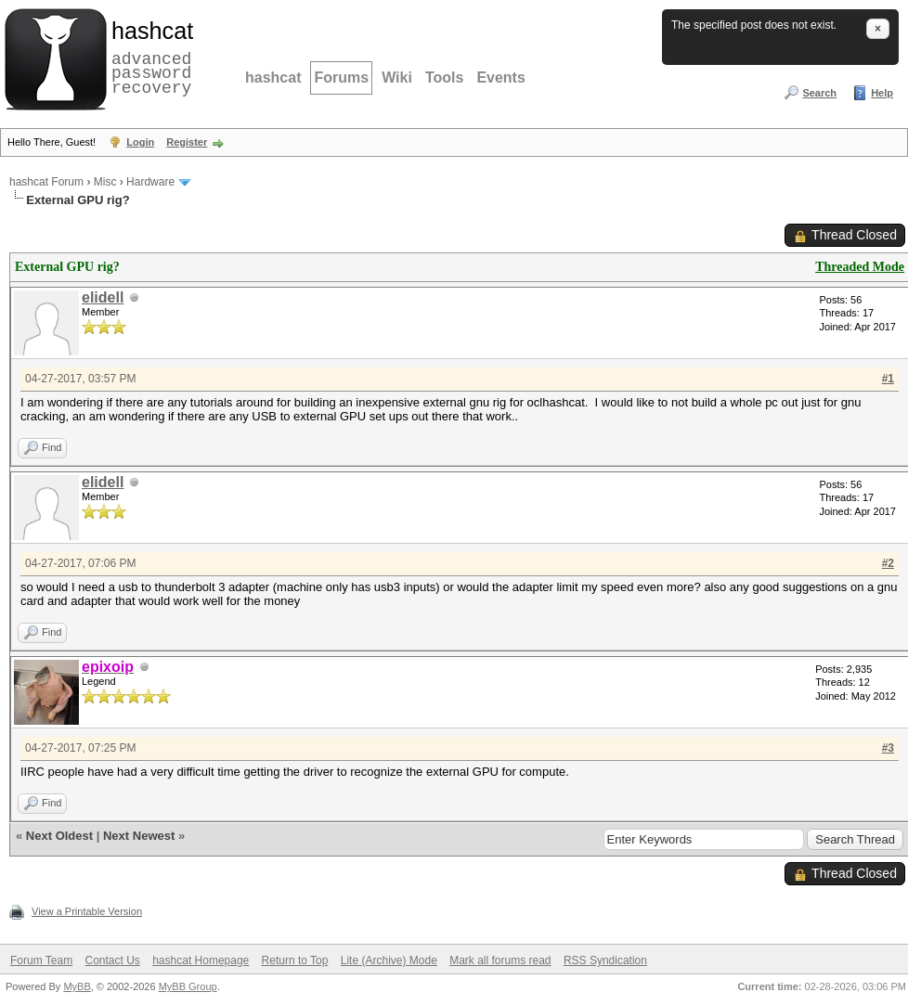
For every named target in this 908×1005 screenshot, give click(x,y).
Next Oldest (59, 836)
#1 (888, 378)
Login (140, 142)
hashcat (273, 77)
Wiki (397, 77)
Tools (444, 77)
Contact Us (111, 960)
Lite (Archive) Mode (389, 960)
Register (186, 142)
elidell (102, 297)
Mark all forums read (500, 960)
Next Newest (139, 836)
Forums (341, 77)
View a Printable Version (87, 911)
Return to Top (295, 960)
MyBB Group (188, 986)
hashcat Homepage (200, 960)
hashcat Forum (46, 181)
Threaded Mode (859, 267)
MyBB (76, 986)
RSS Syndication (605, 960)
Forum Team (41, 960)
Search (819, 92)
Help (882, 92)
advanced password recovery (148, 57)
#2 (888, 563)
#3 (888, 747)
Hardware (150, 181)
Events (500, 77)
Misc (105, 181)
